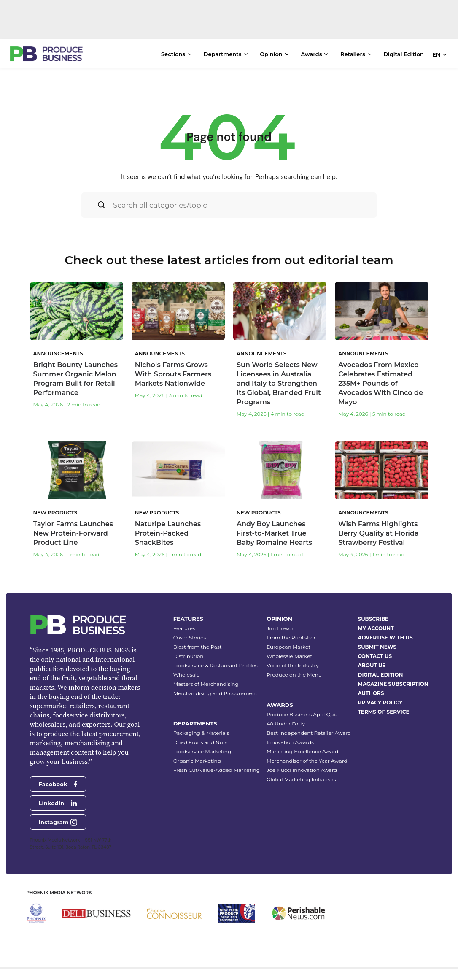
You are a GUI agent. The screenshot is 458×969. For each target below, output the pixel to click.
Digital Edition (403, 54)
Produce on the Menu (294, 663)
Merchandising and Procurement (215, 682)
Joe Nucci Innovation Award (302, 759)
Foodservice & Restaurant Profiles (215, 654)
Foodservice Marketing (202, 740)
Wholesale (186, 663)
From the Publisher (291, 626)
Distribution (188, 645)
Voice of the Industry (293, 654)
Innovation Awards (290, 731)
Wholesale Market (289, 645)
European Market (288, 636)
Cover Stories (189, 626)
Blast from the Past (197, 636)
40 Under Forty (286, 712)
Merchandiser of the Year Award (307, 750)
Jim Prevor (280, 617)
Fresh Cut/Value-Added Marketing (216, 759)
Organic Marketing (197, 750)
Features (184, 617)
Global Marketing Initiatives (301, 768)
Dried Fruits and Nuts (200, 731)
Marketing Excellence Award (302, 740)
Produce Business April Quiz (302, 703)
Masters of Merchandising (206, 673)
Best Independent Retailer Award (309, 722)
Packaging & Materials (201, 722)
